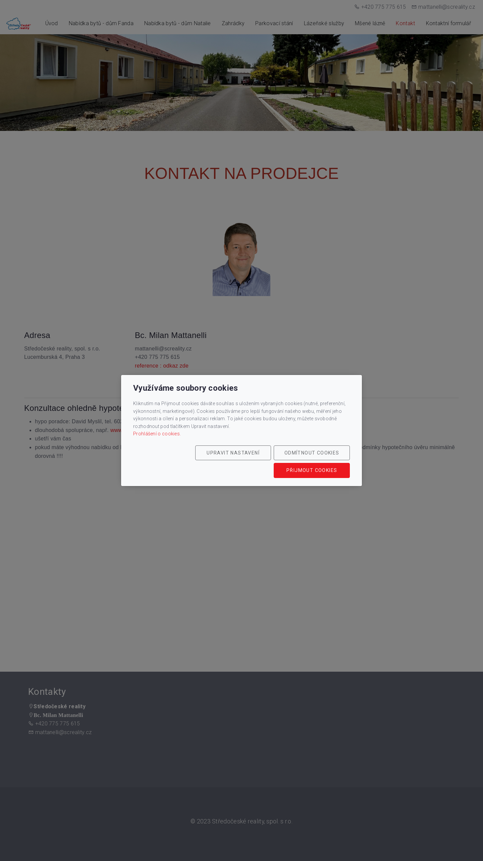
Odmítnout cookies (250, 461)
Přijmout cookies (317, 461)
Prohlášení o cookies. (157, 438)
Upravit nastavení (183, 461)
